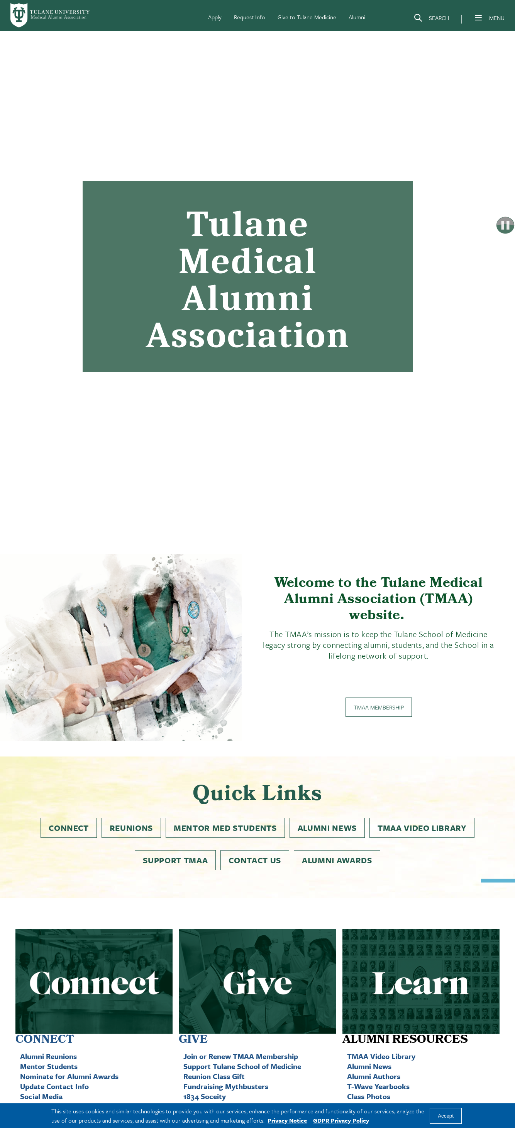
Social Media (41, 1096)
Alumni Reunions (48, 1056)
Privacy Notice (287, 1120)
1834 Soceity (204, 1096)
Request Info (249, 17)
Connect (69, 828)
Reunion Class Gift (214, 1076)
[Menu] (478, 17)
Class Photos (368, 1096)
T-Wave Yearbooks (378, 1086)
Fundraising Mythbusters (225, 1086)
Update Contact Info (54, 1086)
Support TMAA (175, 860)
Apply (215, 17)
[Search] (431, 19)
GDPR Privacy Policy (341, 1120)
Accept (446, 1116)
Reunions (131, 828)
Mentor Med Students (225, 828)
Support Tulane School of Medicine (242, 1066)
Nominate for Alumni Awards (69, 1076)
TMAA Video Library (422, 828)
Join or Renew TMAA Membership (240, 1056)
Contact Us (255, 860)
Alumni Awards (337, 860)
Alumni (357, 17)
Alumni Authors (373, 1076)
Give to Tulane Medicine (307, 17)
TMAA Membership (379, 707)
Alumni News (327, 828)
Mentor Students (49, 1066)
